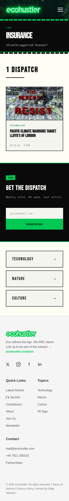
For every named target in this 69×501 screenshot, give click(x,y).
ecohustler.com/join (19, 351)
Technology (45, 390)
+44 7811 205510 (17, 455)
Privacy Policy (25, 488)
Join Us (11, 418)
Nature (42, 397)
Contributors (14, 404)
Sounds (13, 397)
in (40, 364)
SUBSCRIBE (34, 224)
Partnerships (14, 462)
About (10, 411)
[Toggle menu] (60, 9)
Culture (42, 404)
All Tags (43, 411)
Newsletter (13, 425)
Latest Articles (15, 390)
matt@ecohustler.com (20, 448)
